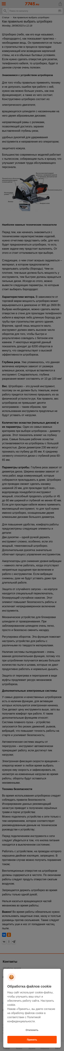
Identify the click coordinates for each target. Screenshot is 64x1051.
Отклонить (32, 1030)
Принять (32, 1039)
